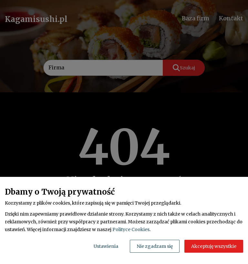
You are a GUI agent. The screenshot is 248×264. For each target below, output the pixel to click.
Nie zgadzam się (155, 246)
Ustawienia (106, 246)
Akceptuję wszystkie (213, 246)
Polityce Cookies (131, 229)
